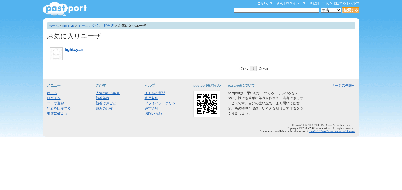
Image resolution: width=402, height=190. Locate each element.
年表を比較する (334, 3)
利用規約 (151, 98)
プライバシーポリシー (162, 103)
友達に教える (57, 113)
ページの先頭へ (343, 85)
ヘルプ (354, 3)
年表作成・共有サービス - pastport (65, 9)
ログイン (292, 3)
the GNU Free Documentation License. (332, 131)
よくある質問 (155, 93)
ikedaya (68, 26)
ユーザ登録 (310, 3)
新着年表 (102, 98)
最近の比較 (104, 108)
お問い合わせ (155, 113)
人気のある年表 (108, 93)
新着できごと (106, 103)
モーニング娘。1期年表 (96, 26)
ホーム (54, 26)
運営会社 (151, 108)
